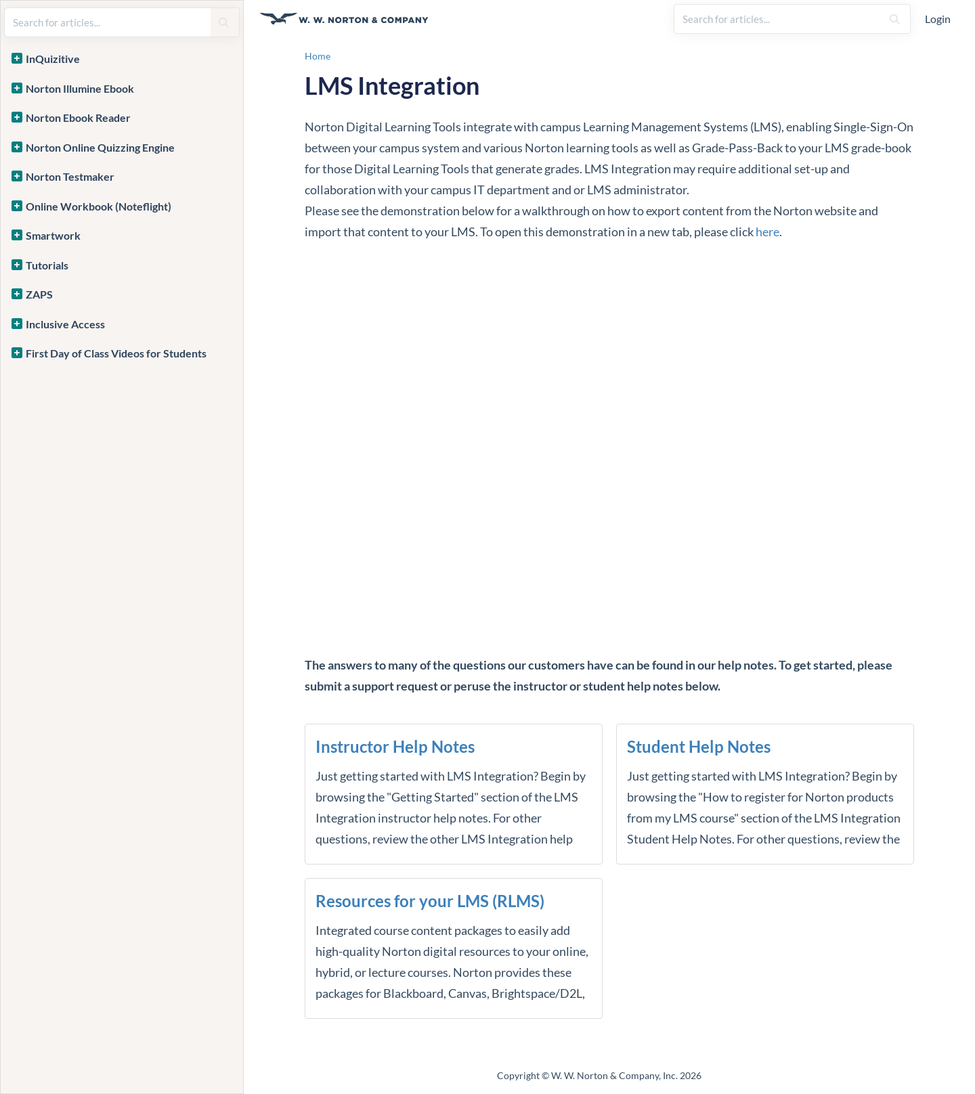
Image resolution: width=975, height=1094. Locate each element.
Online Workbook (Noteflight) (98, 206)
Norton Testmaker (70, 176)
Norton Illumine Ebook (80, 88)
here (767, 231)
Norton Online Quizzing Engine (100, 147)
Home (317, 56)
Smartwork (53, 235)
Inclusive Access (65, 324)
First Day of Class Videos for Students (116, 353)
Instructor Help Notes (395, 746)
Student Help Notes (699, 746)
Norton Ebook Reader (78, 117)
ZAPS (39, 294)
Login (938, 18)
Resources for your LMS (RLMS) (430, 901)
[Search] (895, 19)
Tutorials (47, 265)
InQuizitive (53, 58)
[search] (778, 19)
